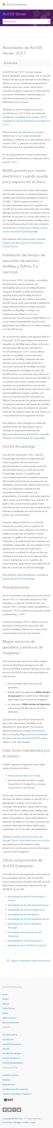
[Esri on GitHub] (14, 1110)
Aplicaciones (9, 1017)
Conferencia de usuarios (15, 1089)
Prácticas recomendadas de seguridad (24, 437)
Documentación (11, 1022)
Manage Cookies (21, 1122)
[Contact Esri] (19, 1110)
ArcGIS (6, 1048)
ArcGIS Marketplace (13, 1062)
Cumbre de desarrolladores (17, 1094)
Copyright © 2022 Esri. (13, 1118)
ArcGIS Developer (12, 1053)
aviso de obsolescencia (25, 132)
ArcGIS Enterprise (12, 1044)
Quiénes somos (10, 1075)
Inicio (5, 994)
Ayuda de (19, 578)
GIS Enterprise (16, 4)
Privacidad (7, 1122)
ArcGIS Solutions (11, 1058)
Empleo (6, 1079)
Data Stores (9, 1008)
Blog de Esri (9, 1084)
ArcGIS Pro (8, 1039)
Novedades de (28, 905)
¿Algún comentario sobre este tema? (30, 960)
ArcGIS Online (10, 1034)
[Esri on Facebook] (9, 1110)
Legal (32, 1122)
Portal (5, 999)
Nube (5, 1013)
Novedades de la (27, 945)
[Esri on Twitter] (5, 1110)
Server (6, 1003)
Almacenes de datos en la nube (24, 775)
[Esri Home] (8, 1100)
